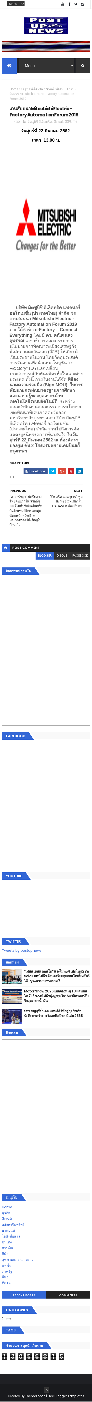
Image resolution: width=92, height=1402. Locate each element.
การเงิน (7, 1248)
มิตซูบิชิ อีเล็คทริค (32, 89)
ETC (8, 1319)
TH (66, 89)
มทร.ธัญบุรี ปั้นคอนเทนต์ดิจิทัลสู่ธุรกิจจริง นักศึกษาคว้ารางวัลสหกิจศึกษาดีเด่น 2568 (53, 1013)
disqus (62, 556)
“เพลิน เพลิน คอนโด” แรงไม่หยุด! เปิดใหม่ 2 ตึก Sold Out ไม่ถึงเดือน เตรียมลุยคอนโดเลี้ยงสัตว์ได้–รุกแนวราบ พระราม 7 (57, 976)
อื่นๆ (5, 1277)
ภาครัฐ (7, 1271)
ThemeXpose (35, 1396)
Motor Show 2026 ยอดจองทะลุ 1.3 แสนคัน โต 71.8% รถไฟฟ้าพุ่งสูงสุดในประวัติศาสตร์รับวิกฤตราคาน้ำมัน (56, 996)
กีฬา (5, 1254)
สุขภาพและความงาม (18, 1259)
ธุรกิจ (6, 1213)
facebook (80, 556)
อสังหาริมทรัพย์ (13, 1224)
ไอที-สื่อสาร (11, 1236)
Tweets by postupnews (21, 950)
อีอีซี (59, 89)
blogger (45, 556)
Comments (68, 1295)
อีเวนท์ (49, 89)
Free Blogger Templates (66, 1396)
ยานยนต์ (8, 1230)
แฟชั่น (7, 1265)
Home (14, 89)
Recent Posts (24, 1295)
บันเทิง (7, 1242)
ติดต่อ (6, 1283)
